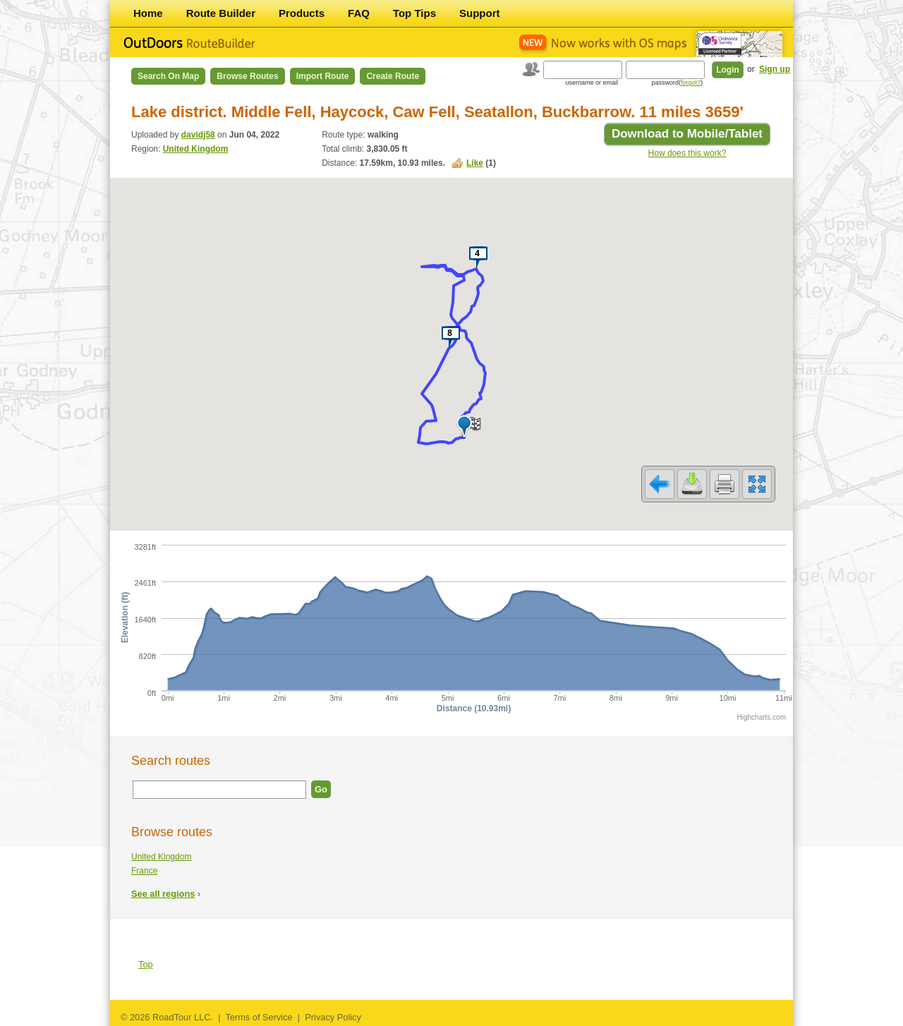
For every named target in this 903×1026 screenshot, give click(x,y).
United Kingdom (196, 149)
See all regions (163, 893)
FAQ (359, 13)
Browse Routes (247, 76)
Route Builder (220, 13)
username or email (591, 82)
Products (302, 13)
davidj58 (198, 135)
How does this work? (687, 153)
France (144, 871)
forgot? (691, 82)
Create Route (392, 76)
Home (148, 13)
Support (479, 13)
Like (474, 163)
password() (677, 82)
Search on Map (168, 76)
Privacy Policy (333, 1017)
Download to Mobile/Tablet (687, 133)
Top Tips (414, 13)
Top (145, 964)
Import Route (322, 76)
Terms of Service (258, 1017)
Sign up (774, 69)
